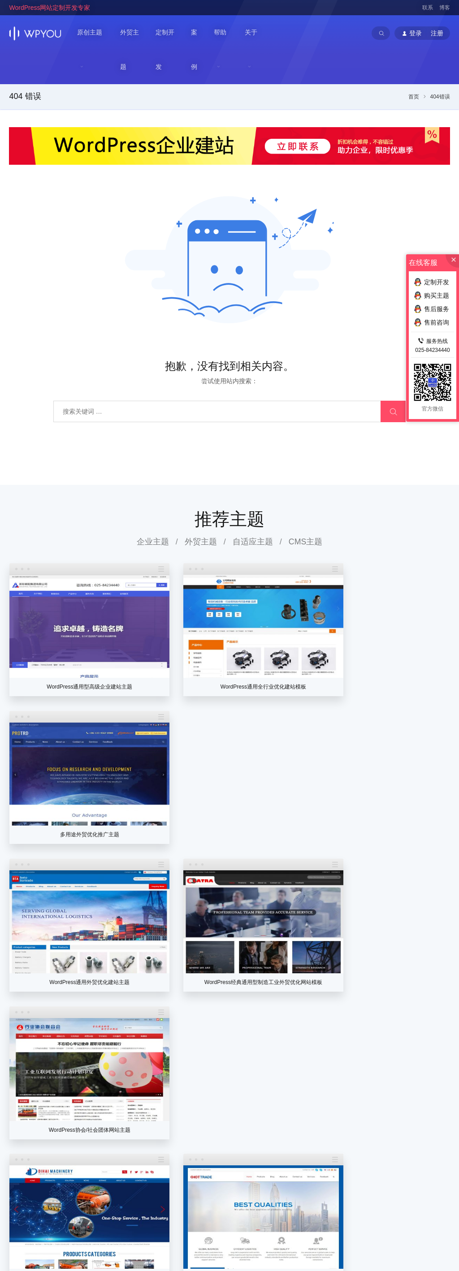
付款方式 (325, 1139)
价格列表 (325, 1096)
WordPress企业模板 (123, 1220)
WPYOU (19, 1210)
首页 (413, 63)
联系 (427, 7)
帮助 (222, 33)
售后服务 (422, 1153)
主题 (368, 1079)
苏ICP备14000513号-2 (122, 1250)
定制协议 (325, 1124)
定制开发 (169, 33)
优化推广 (422, 1110)
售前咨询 (422, 1139)
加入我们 (222, 1124)
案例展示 (373, 1139)
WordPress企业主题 (68, 1220)
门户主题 (373, 1124)
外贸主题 (133, 33)
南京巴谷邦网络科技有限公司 (77, 1240)
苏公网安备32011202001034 (53, 1250)
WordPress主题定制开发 (184, 1220)
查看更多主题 (229, 986)
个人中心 (271, 1110)
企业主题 (152, 508)
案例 (198, 33)
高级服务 (325, 1153)
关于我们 (222, 1096)
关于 (253, 33)
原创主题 (89, 33)
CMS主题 (306, 508)
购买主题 (431, 295)
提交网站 (373, 1153)
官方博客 (222, 1139)
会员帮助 (271, 1153)
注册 (282, 1096)
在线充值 (271, 1139)
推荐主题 (229, 485)
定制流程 (325, 1110)
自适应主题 (253, 508)
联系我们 (222, 1110)
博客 (444, 7)
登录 (265, 1096)
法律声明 (222, 1153)
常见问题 (422, 1096)
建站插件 (422, 1124)
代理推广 (271, 1124)
